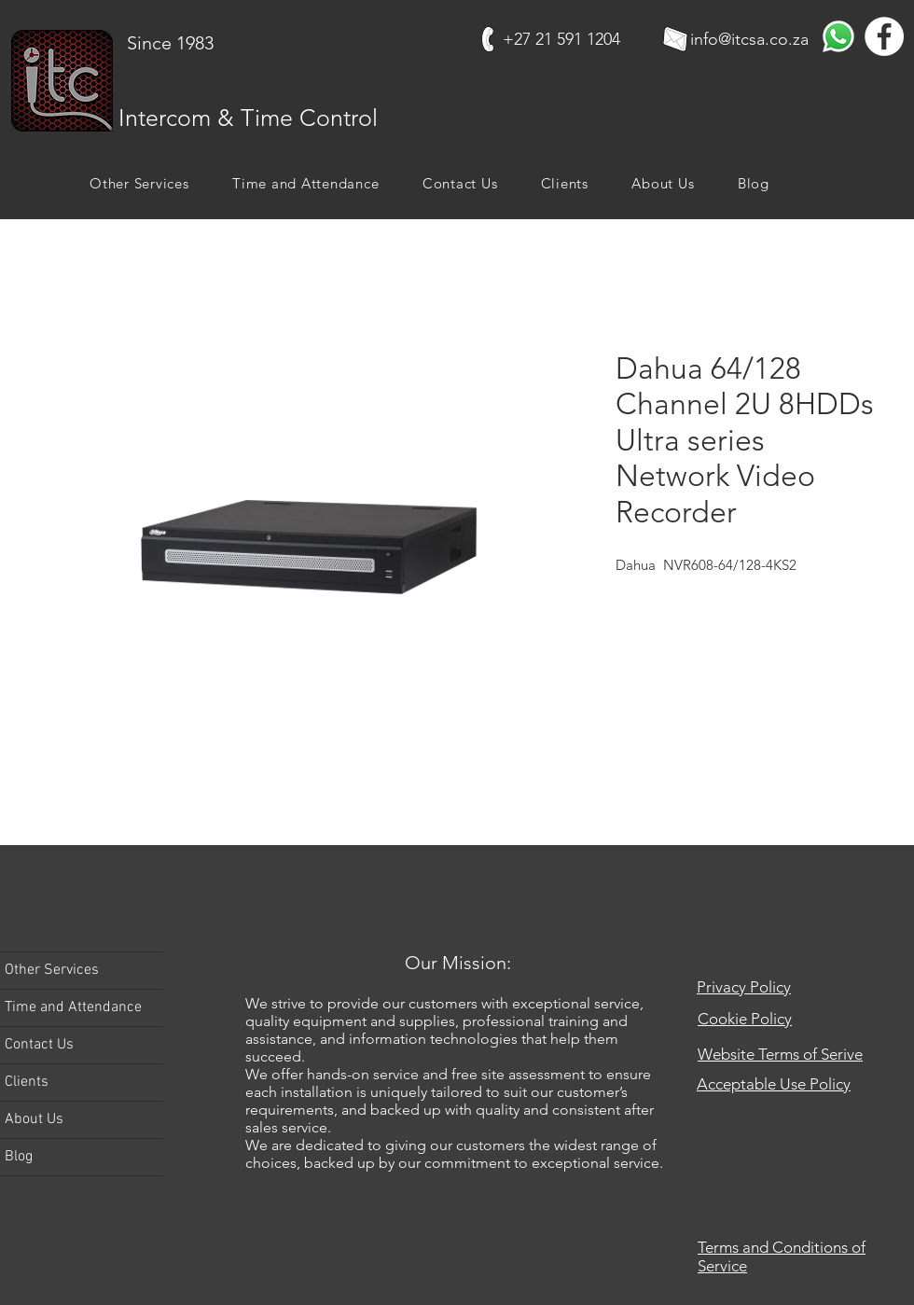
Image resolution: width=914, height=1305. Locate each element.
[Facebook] (884, 36)
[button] (139, 183)
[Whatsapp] (838, 36)
